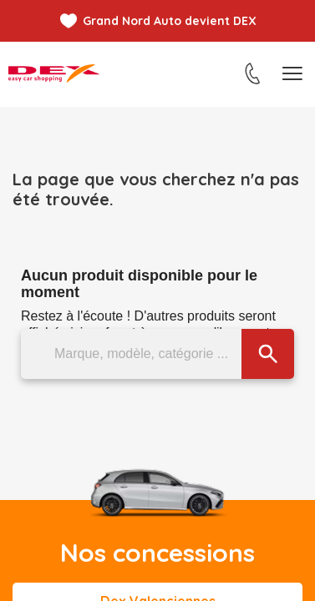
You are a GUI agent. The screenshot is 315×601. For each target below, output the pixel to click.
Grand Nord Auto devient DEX (170, 20)
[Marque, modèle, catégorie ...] (157, 354)
